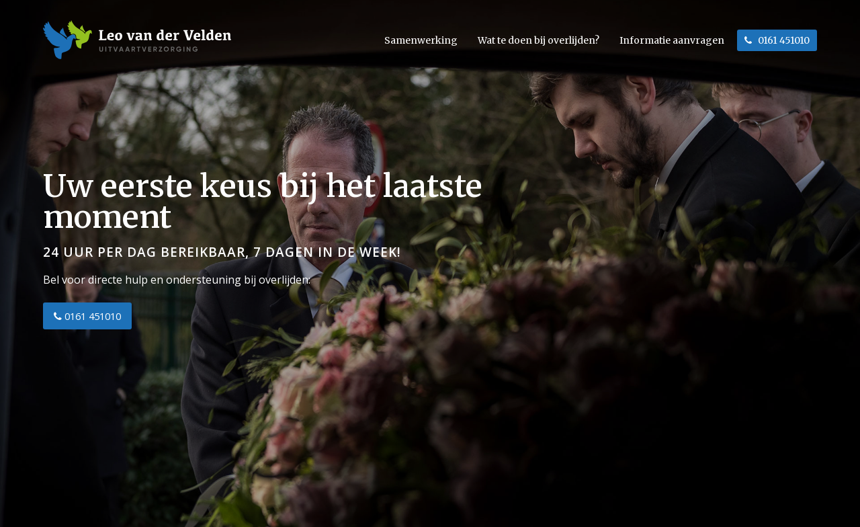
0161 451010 (87, 316)
